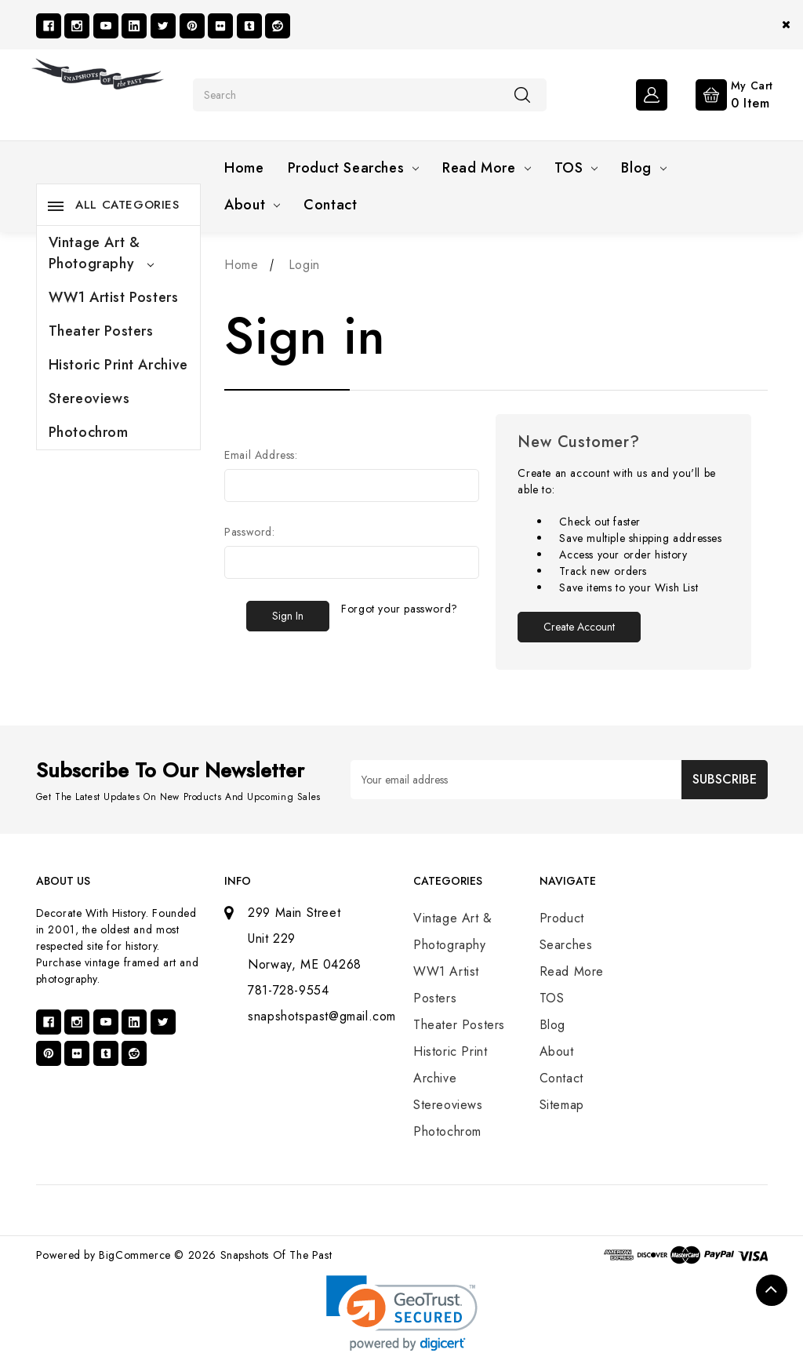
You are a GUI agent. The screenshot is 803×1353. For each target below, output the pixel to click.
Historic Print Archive (118, 365)
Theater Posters (101, 331)
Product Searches (354, 168)
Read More (486, 168)
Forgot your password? (399, 608)
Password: (249, 532)
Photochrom (89, 432)
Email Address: (260, 455)
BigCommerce (135, 1255)
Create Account (579, 627)
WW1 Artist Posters (114, 297)
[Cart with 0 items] (721, 93)
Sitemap (562, 1105)
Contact (330, 205)
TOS (576, 168)
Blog (643, 168)
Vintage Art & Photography (101, 253)
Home (243, 168)
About (252, 205)
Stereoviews (89, 398)
